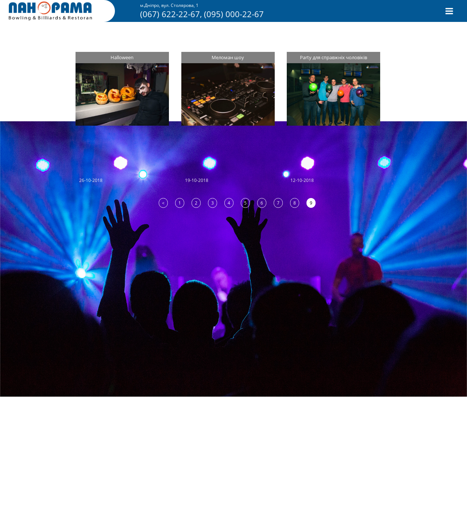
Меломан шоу (228, 57)
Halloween (122, 57)
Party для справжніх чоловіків (333, 57)
